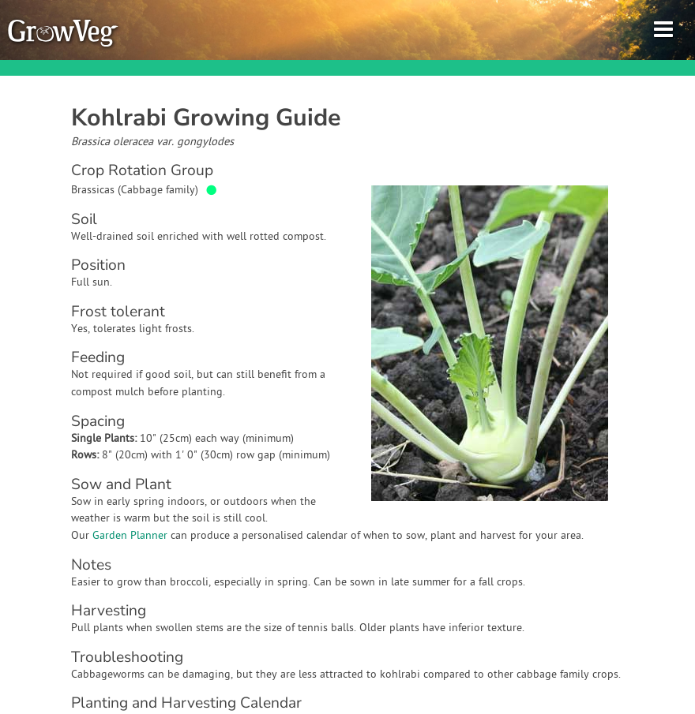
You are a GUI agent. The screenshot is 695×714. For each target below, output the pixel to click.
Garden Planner (129, 536)
